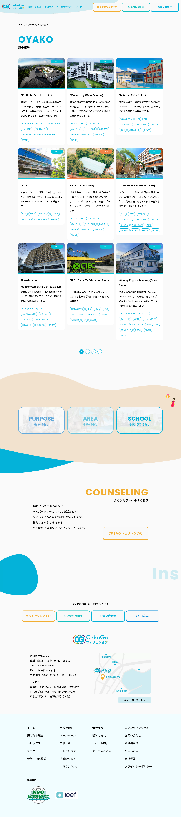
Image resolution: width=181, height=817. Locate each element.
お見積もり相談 (136, 6)
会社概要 (130, 759)
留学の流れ (99, 735)
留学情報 (65, 6)
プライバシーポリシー (138, 766)
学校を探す (50, 6)
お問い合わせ (165, 6)
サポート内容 (100, 743)
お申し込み (143, 616)
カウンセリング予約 (107, 6)
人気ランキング (69, 766)
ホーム (31, 728)
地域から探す (68, 759)
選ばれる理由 (35, 735)
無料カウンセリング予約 (125, 533)
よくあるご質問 (101, 751)
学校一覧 (65, 743)
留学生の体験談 (36, 759)
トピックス (34, 743)
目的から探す (68, 751)
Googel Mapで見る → (134, 699)
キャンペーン (68, 735)
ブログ (31, 751)
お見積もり (131, 743)
